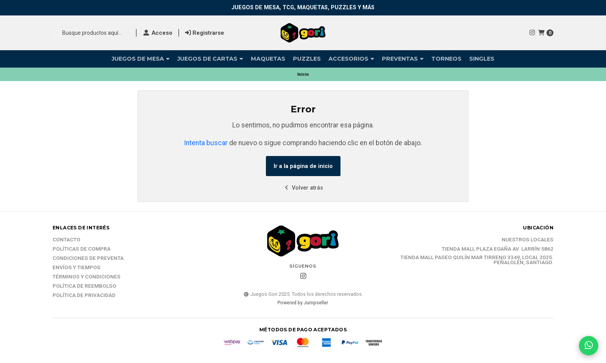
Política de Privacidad (84, 295)
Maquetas (268, 58)
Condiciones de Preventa (88, 258)
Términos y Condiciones (87, 277)
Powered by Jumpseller (302, 302)
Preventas (403, 58)
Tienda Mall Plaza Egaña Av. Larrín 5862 (497, 249)
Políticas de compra (82, 249)
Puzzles (307, 58)
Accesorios (351, 58)
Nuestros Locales (527, 240)
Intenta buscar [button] (206, 143)
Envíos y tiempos (76, 267)
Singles (481, 58)
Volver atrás (303, 188)
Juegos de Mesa (141, 58)
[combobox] (91, 33)
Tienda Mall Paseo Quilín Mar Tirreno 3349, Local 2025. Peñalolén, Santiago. (476, 260)
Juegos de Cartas (210, 58)
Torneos (446, 58)
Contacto (66, 240)
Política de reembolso (84, 286)
